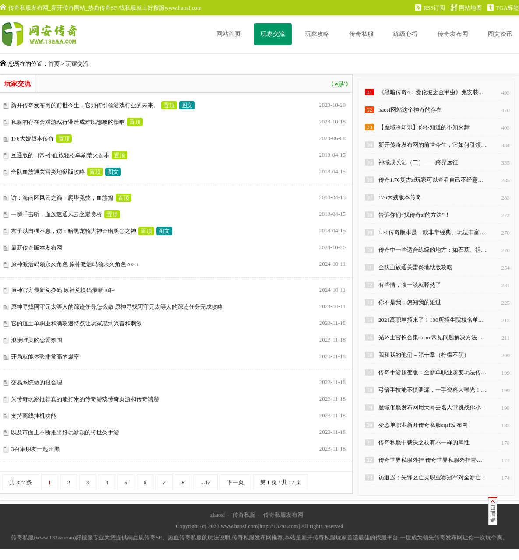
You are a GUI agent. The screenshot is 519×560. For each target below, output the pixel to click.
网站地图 (466, 7)
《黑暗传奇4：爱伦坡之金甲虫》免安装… (431, 92)
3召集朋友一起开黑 (35, 449)
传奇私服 (361, 34)
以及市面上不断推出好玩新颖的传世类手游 (65, 432)
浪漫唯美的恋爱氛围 (36, 340)
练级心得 (405, 34)
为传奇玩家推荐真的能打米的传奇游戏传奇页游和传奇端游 (85, 399)
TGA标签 (503, 7)
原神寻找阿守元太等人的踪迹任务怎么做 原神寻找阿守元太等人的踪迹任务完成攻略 (117, 306)
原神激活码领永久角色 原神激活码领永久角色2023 (74, 264)
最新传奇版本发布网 (36, 247)
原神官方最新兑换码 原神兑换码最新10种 (63, 290)
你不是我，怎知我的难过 (409, 302)
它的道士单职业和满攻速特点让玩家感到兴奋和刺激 (76, 323)
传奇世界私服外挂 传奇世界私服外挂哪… (430, 460)
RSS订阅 (430, 7)
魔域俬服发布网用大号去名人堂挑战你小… (432, 407)
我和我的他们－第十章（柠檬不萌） (424, 355)
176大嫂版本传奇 (32, 138)
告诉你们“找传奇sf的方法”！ (414, 214)
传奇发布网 (453, 34)
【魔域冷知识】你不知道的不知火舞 (424, 127)
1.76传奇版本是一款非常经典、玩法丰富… (431, 232)
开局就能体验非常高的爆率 (45, 356)
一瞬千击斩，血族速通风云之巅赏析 (56, 214)
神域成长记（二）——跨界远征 (418, 162)
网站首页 (228, 34)
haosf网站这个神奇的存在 (410, 109)
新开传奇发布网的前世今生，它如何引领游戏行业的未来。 (85, 105)
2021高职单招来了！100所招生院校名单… (431, 320)
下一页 (235, 482)
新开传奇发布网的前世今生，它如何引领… (432, 144)
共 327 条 (20, 482)
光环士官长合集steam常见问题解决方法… (430, 337)
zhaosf (217, 514)
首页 (54, 63)
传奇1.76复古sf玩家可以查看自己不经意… (431, 179)
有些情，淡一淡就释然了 (409, 285)
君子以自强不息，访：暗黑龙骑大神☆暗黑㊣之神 (73, 231)
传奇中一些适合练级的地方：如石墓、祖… (432, 250)
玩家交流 (273, 34)
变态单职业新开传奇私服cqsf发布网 (423, 425)
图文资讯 (500, 34)
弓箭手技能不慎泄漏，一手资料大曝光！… (432, 390)
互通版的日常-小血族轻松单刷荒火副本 (60, 155)
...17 (206, 482)
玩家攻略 (317, 34)
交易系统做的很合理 (36, 382)
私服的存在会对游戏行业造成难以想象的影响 (68, 122)
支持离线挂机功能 (33, 415)
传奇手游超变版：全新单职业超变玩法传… (432, 372)
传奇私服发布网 (283, 514)
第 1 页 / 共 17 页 (281, 482)
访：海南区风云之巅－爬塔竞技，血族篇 (62, 197)
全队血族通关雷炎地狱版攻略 (48, 172)
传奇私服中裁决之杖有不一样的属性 (424, 442)
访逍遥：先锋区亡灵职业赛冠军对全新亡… (432, 477)
